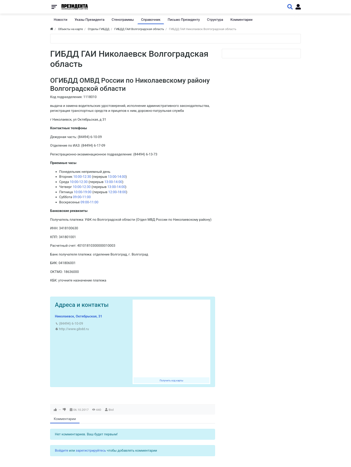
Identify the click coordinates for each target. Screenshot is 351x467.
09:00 (77, 197)
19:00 (87, 192)
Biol (111, 409)
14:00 (121, 177)
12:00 (112, 192)
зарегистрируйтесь (91, 450)
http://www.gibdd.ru (74, 329)
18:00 (122, 192)
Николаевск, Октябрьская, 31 (78, 316)
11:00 (86, 197)
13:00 (112, 177)
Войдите (61, 450)
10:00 (77, 177)
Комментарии (65, 419)
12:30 (87, 177)
